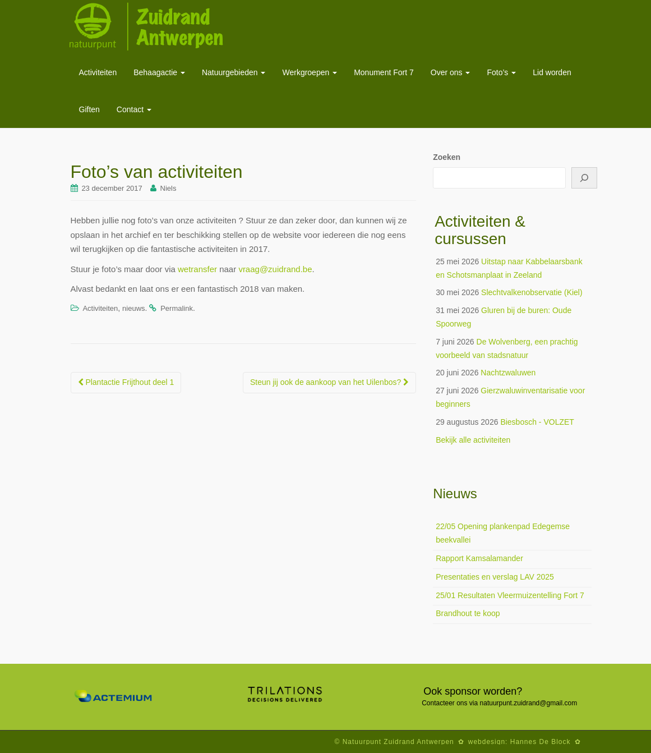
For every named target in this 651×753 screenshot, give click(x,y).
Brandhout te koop (468, 613)
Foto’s (501, 72)
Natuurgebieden (234, 72)
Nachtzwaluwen (508, 372)
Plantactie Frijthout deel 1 (126, 382)
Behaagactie (159, 72)
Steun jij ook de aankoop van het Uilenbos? (329, 382)
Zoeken (446, 157)
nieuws (133, 308)
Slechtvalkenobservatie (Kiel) (532, 292)
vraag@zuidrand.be (275, 269)
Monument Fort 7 (384, 72)
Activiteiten (98, 72)
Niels (168, 188)
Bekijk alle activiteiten (473, 439)
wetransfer (197, 269)
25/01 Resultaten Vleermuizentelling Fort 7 (510, 595)
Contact (134, 109)
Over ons (450, 72)
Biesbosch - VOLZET (537, 421)
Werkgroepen (309, 72)
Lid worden (552, 72)
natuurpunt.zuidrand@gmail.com (529, 703)
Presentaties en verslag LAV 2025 (495, 576)
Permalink (176, 308)
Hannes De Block (540, 742)
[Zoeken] (584, 178)
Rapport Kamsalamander (479, 558)
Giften (89, 109)
